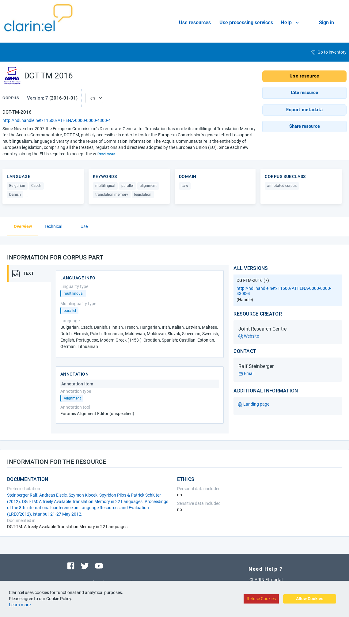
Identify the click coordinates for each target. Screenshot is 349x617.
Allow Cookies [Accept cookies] (309, 598)
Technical (53, 226)
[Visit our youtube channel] (99, 565)
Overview (23, 226)
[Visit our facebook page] (70, 565)
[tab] (31, 273)
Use (84, 226)
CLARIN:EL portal (266, 579)
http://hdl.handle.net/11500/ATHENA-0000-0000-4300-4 (56, 120)
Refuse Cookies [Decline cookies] (261, 598)
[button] (304, 93)
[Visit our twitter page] (84, 565)
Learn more (20, 604)
